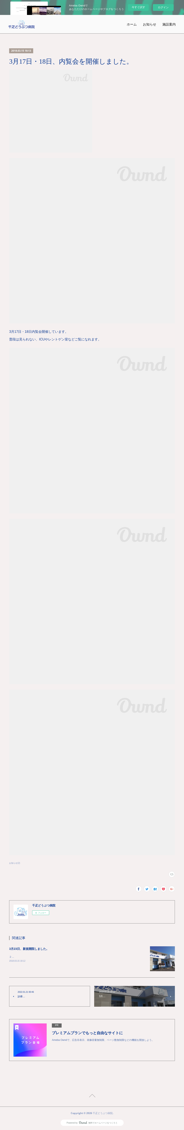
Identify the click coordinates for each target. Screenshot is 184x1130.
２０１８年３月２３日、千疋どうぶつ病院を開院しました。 (42, 956)
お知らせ (149, 24)
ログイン (163, 7)
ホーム (132, 24)
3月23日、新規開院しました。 (29, 948)
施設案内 (169, 24)
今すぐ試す (138, 7)
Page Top (92, 1096)
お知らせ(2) (14, 863)
